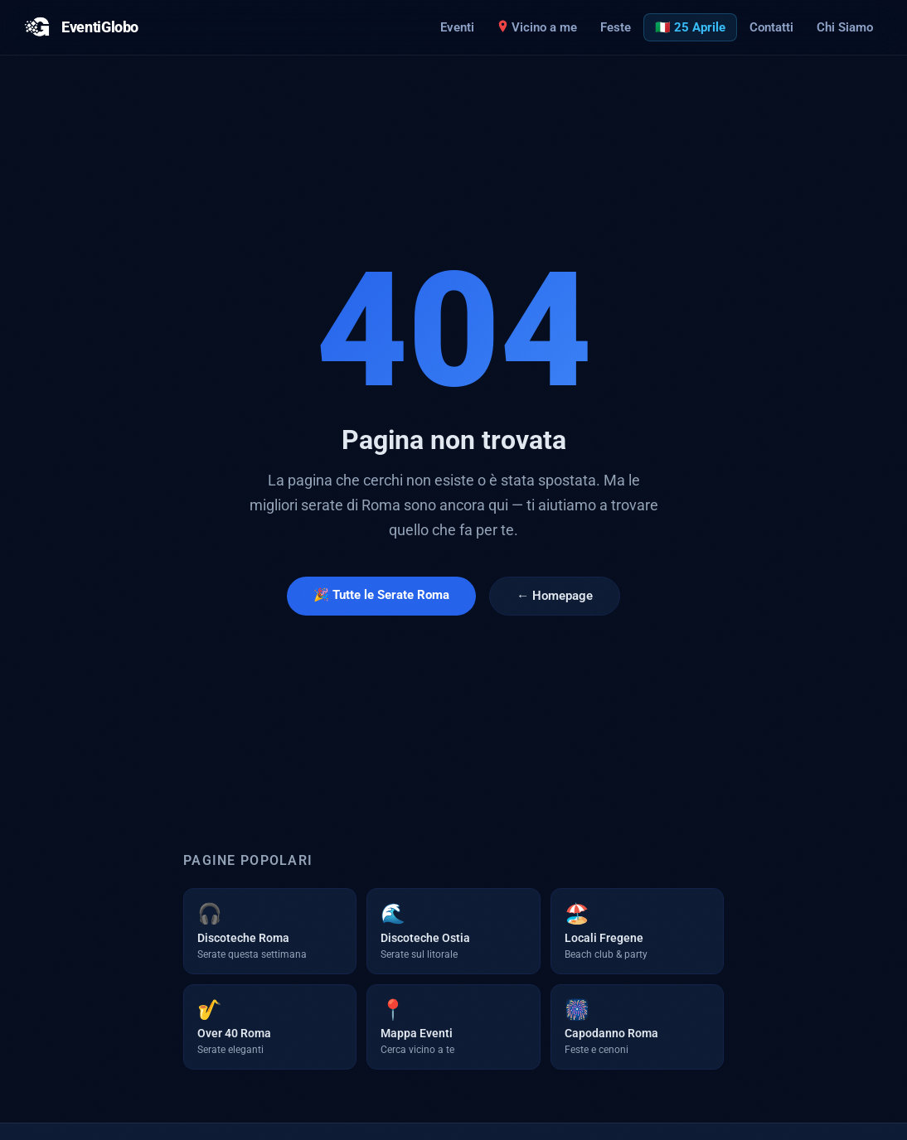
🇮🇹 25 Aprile (690, 27)
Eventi (457, 27)
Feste (615, 27)
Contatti (771, 27)
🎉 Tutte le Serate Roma (381, 594)
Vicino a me (537, 27)
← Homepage (555, 595)
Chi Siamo (845, 27)
